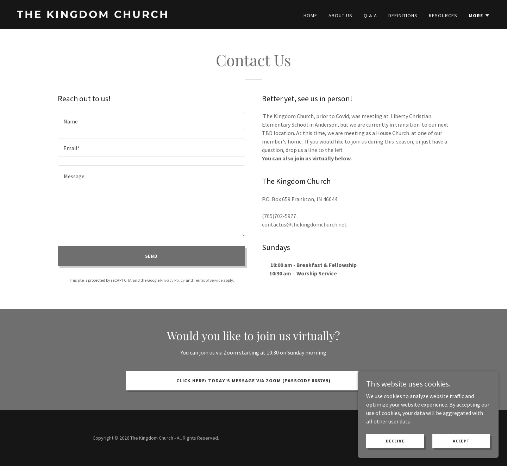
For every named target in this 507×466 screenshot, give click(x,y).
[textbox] (151, 121)
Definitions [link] (403, 15)
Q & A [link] (370, 15)
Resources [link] (443, 15)
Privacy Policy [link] (172, 280)
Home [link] (310, 15)
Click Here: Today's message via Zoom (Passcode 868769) (253, 380)
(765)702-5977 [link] (279, 215)
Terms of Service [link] (208, 280)
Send (151, 256)
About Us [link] (340, 15)
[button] (479, 15)
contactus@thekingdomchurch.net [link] (304, 224)
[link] (132, 15)
